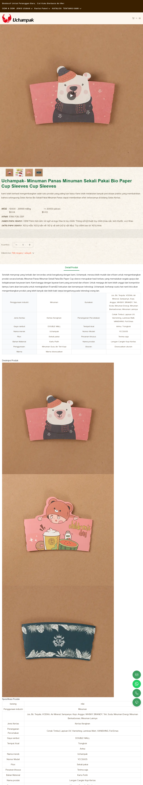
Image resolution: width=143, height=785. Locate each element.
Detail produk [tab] (71, 267)
